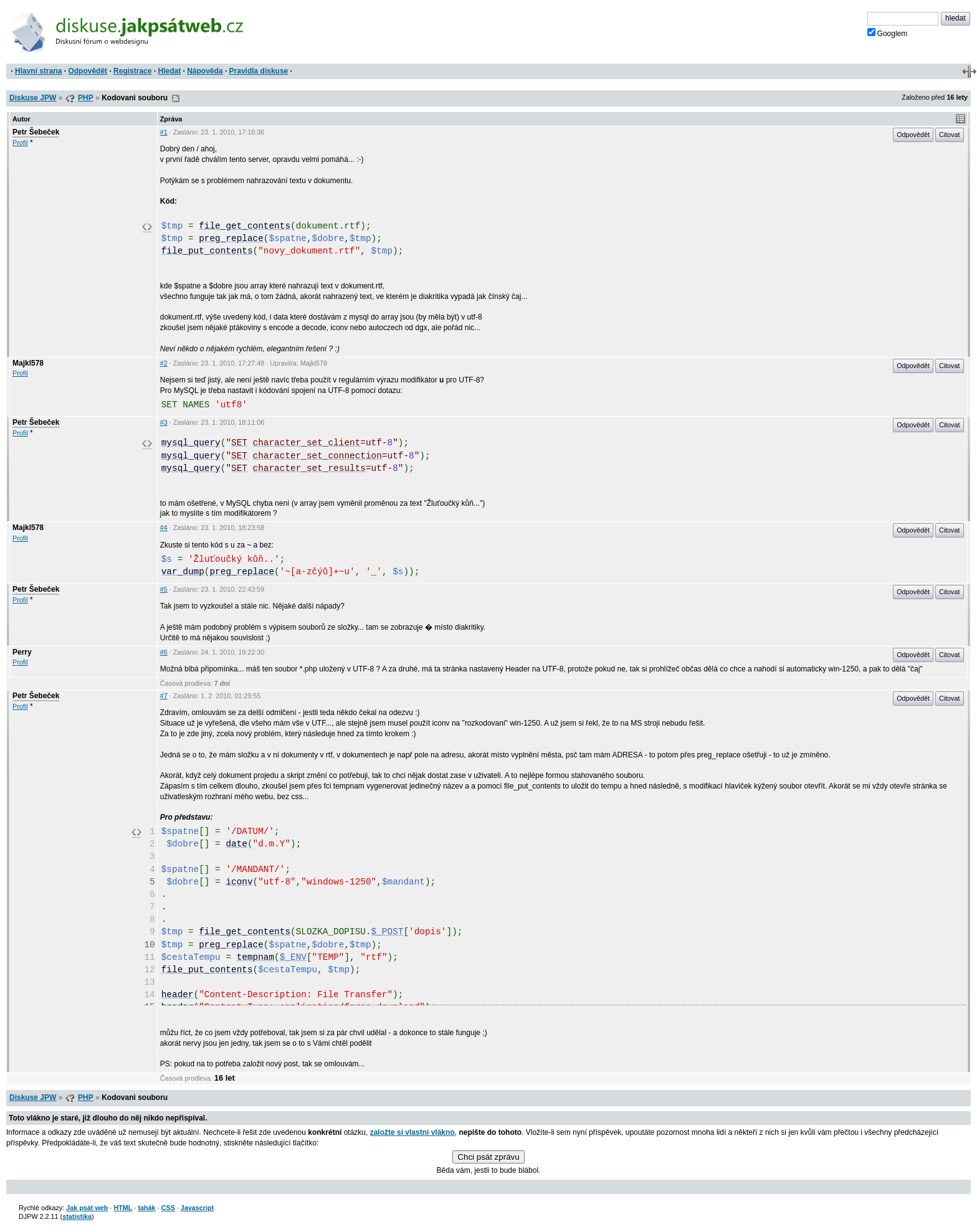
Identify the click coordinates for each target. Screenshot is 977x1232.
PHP (85, 97)
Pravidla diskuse (258, 71)
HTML (122, 1207)
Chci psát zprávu (488, 1157)
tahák (146, 1207)
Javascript (197, 1207)
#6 (164, 652)
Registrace (132, 71)
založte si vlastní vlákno (412, 1132)
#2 (164, 363)
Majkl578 (28, 363)
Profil (20, 142)
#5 (164, 589)
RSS (175, 98)
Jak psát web (87, 1207)
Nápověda (204, 71)
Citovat (949, 134)
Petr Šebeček (35, 132)
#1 (164, 132)
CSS (168, 1207)
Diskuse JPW (32, 97)
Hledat (169, 71)
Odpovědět (87, 71)
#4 (164, 527)
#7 (164, 695)
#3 (164, 422)
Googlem (887, 33)
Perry (22, 652)
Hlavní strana (38, 71)
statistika (77, 1216)
